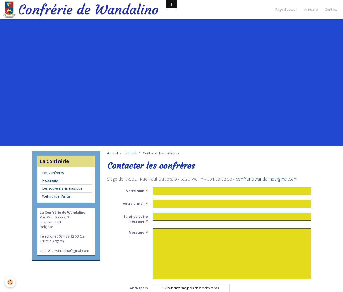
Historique (50, 180)
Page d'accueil (286, 9)
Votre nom (135, 190)
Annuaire (311, 9)
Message (136, 232)
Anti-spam (139, 288)
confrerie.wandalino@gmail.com (267, 179)
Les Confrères (53, 172)
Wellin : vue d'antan (57, 196)
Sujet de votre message (136, 218)
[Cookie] (10, 282)
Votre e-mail (133, 203)
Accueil (112, 153)
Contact (331, 9)
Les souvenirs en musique (62, 188)
